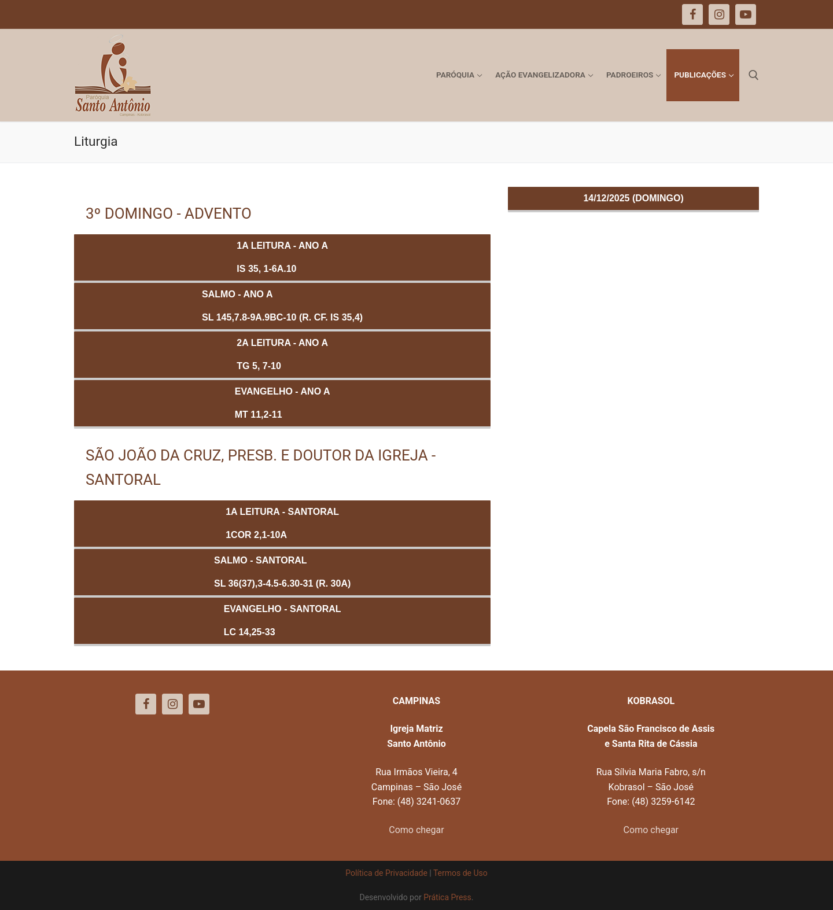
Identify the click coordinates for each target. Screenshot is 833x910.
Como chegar (416, 829)
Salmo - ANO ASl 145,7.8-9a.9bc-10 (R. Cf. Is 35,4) (282, 305)
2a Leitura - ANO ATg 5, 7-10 (282, 354)
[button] (808, 16)
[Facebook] (145, 704)
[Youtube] (199, 704)
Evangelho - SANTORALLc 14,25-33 (282, 620)
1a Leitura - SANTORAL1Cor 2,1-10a (282, 523)
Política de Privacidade (386, 873)
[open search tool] (754, 75)
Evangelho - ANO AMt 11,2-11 (282, 402)
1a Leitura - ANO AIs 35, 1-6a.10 (282, 257)
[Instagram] (172, 704)
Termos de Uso (460, 873)
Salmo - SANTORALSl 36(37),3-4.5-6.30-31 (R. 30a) (282, 571)
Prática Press (447, 897)
